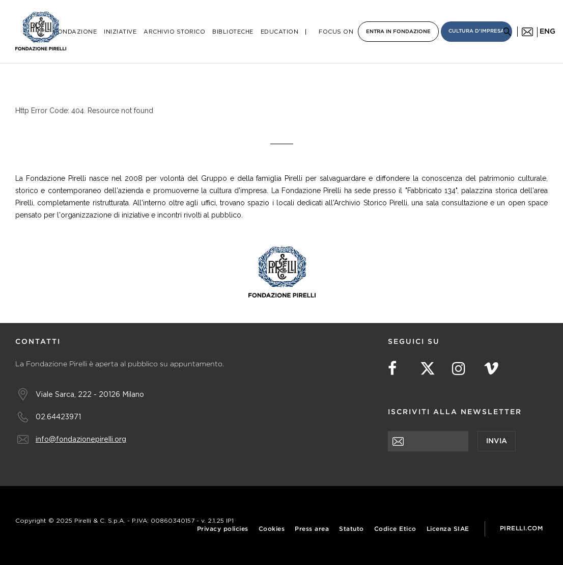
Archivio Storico (174, 32)
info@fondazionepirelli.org (81, 439)
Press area (312, 529)
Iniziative (120, 32)
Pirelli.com (521, 528)
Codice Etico (395, 529)
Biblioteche (233, 32)
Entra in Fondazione (398, 32)
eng (547, 32)
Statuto (351, 529)
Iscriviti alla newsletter (455, 412)
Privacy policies (222, 529)
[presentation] (465, 471)
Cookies (272, 529)
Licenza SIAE (448, 529)
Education (280, 32)
